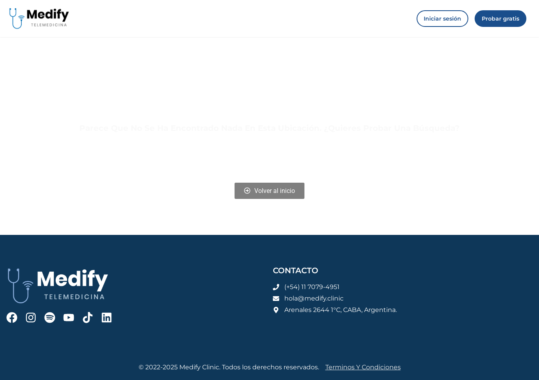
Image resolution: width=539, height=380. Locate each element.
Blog (232, 155)
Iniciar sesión (276, 155)
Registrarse (331, 155)
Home (199, 155)
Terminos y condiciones (363, 367)
